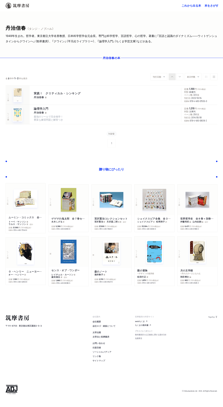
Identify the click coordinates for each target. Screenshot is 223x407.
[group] (176, 76)
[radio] (172, 76)
